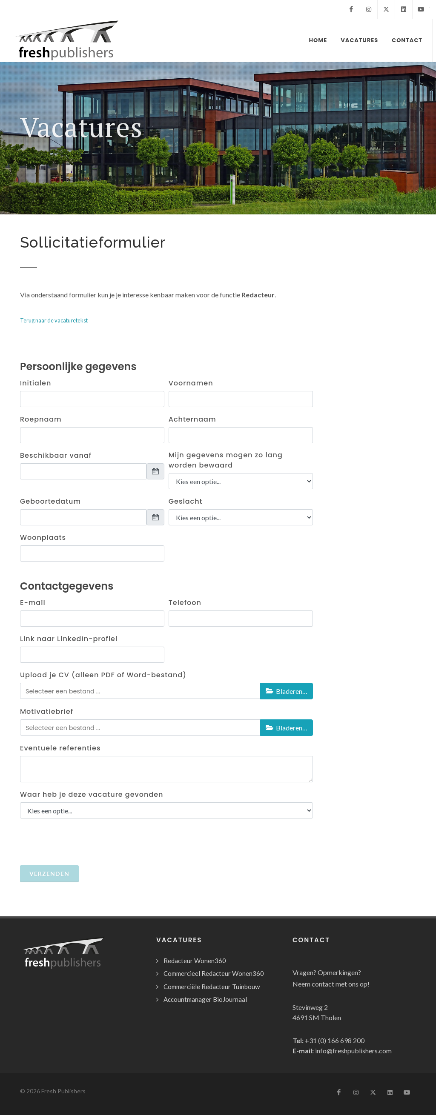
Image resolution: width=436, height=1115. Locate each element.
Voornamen (191, 383)
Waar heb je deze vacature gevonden (91, 794)
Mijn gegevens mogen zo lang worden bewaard (226, 460)
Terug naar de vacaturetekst (54, 320)
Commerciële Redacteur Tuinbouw (212, 986)
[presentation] (91, 841)
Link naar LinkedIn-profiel (69, 639)
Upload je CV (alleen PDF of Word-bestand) (103, 675)
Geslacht (186, 501)
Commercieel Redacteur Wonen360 (214, 973)
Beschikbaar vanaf (56, 455)
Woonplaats (43, 537)
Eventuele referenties (60, 748)
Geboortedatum (50, 501)
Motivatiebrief (46, 711)
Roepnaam (41, 419)
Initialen (35, 383)
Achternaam (192, 419)
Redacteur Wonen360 (195, 960)
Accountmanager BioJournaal (205, 999)
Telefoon (185, 602)
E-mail (33, 602)
